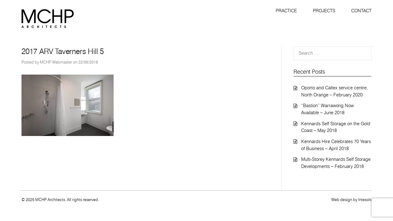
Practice (286, 11)
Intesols (365, 199)
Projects (324, 11)
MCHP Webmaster (56, 62)
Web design (341, 199)
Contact (361, 11)
